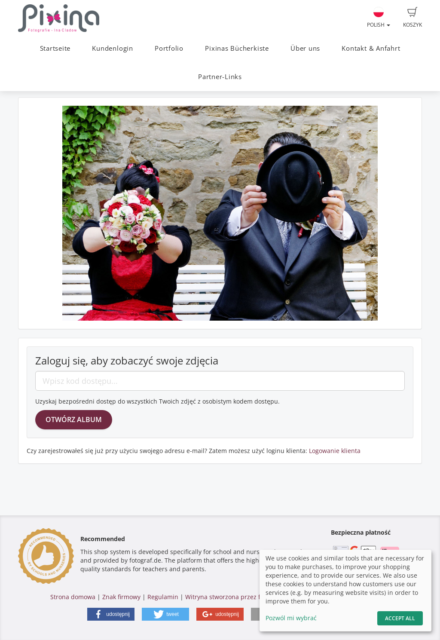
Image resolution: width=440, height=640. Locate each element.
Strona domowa (72, 597)
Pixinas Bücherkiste (237, 48)
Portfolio (169, 48)
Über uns (305, 48)
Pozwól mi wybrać (291, 618)
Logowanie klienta (335, 451)
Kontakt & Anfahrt (371, 48)
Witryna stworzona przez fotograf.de (237, 597)
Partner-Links (220, 76)
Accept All (400, 618)
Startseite (55, 48)
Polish (378, 17)
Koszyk (412, 17)
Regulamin (162, 597)
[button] (110, 614)
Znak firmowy (122, 597)
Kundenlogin (112, 48)
